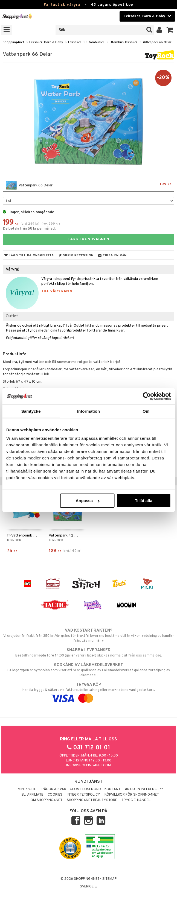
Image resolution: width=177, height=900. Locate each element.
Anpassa (87, 500)
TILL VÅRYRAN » (56, 291)
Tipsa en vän (112, 255)
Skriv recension (76, 255)
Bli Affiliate (32, 795)
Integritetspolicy (83, 795)
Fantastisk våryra (62, 4)
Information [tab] (88, 411)
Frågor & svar (53, 789)
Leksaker (74, 42)
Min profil (27, 789)
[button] (170, 30)
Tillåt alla (143, 500)
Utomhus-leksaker (123, 42)
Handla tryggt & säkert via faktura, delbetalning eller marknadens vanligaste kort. (88, 691)
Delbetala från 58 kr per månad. (29, 228)
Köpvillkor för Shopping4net (132, 795)
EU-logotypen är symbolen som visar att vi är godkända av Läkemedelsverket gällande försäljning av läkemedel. (88, 670)
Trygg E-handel (135, 800)
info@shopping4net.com (88, 765)
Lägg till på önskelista (29, 255)
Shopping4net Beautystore (92, 800)
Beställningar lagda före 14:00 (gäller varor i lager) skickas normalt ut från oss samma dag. (88, 652)
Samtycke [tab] (31, 411)
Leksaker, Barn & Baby (46, 42)
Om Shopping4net (46, 800)
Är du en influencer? (144, 789)
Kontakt (112, 789)
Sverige (88, 886)
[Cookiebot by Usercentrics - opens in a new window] (147, 396)
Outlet (12, 316)
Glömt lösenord (85, 789)
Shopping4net (13, 42)
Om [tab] (146, 411)
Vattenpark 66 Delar (157, 42)
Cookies (55, 795)
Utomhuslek (95, 42)
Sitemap (109, 879)
